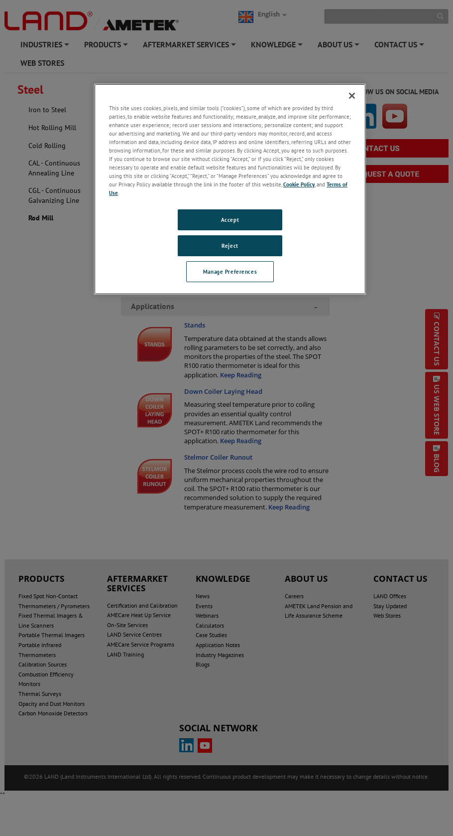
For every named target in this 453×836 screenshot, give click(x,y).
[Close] (352, 96)
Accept (230, 219)
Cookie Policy (299, 184)
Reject (230, 245)
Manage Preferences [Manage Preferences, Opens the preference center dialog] (230, 271)
